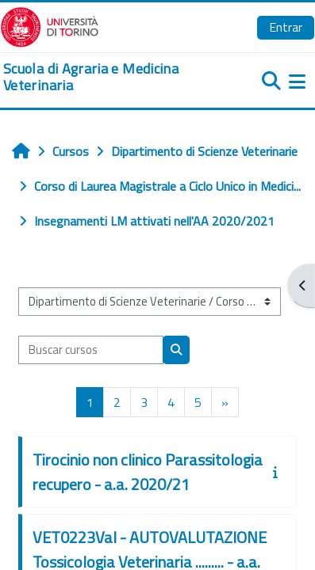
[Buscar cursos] (90, 350)
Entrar (285, 26)
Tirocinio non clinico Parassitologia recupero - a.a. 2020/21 (148, 471)
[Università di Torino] (49, 25)
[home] (105, 77)
